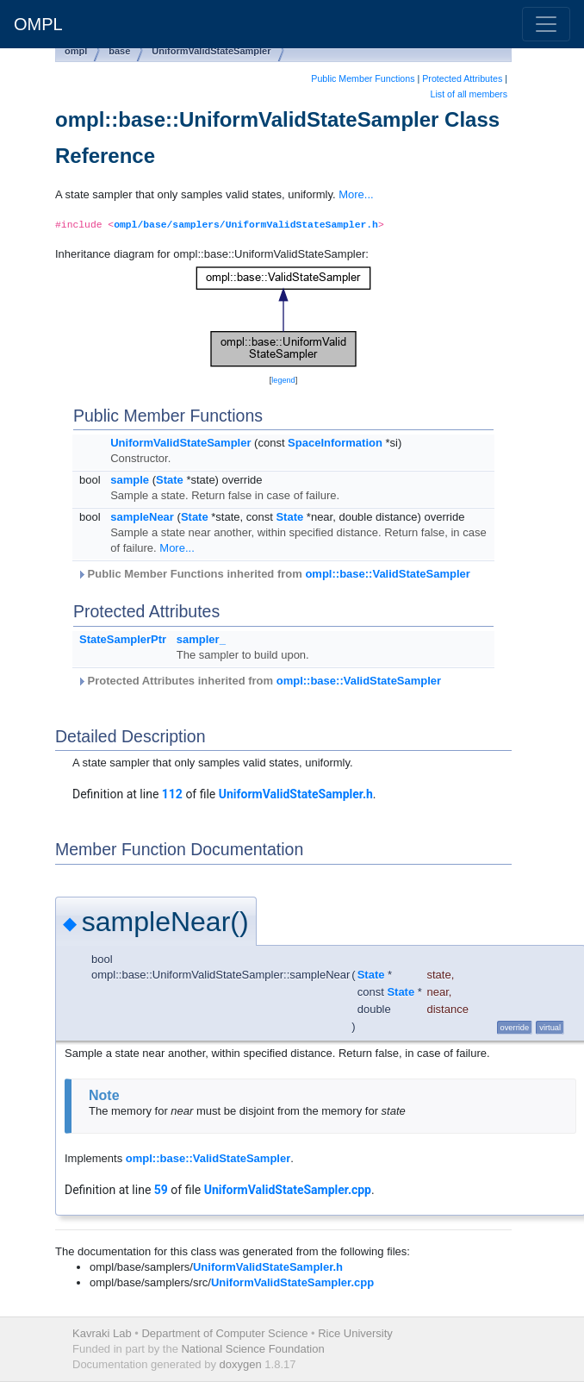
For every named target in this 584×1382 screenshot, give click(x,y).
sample (129, 479)
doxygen (241, 1364)
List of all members (469, 94)
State (169, 479)
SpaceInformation (335, 442)
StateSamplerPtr (122, 639)
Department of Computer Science (224, 1333)
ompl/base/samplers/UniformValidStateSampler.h (246, 225)
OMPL (38, 24)
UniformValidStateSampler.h (296, 794)
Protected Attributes (462, 78)
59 (161, 1190)
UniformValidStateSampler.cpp (287, 1190)
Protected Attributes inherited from (259, 680)
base (119, 51)
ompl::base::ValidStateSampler (387, 573)
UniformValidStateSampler (211, 51)
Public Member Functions (362, 78)
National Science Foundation (252, 1348)
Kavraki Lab (102, 1333)
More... (356, 194)
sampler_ (201, 639)
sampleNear (142, 516)
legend (283, 380)
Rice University (355, 1333)
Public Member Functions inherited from (273, 573)
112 (172, 794)
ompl (76, 51)
